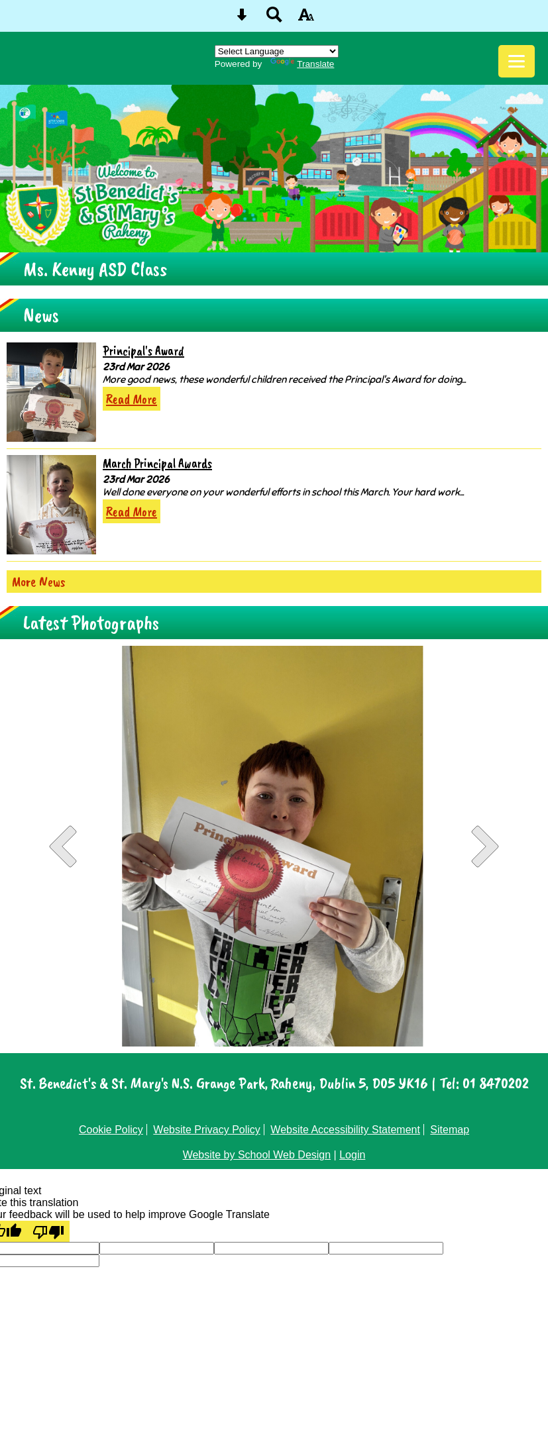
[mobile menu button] (516, 61)
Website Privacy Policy (206, 1129)
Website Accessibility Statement (345, 1129)
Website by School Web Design (257, 1154)
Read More (131, 398)
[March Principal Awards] (51, 504)
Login (352, 1154)
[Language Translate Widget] (277, 51)
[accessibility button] (306, 19)
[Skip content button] (241, 19)
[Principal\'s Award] (51, 392)
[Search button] (274, 19)
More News (39, 581)
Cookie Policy (111, 1129)
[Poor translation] (48, 1231)
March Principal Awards (157, 463)
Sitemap (449, 1129)
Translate (302, 64)
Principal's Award (143, 350)
